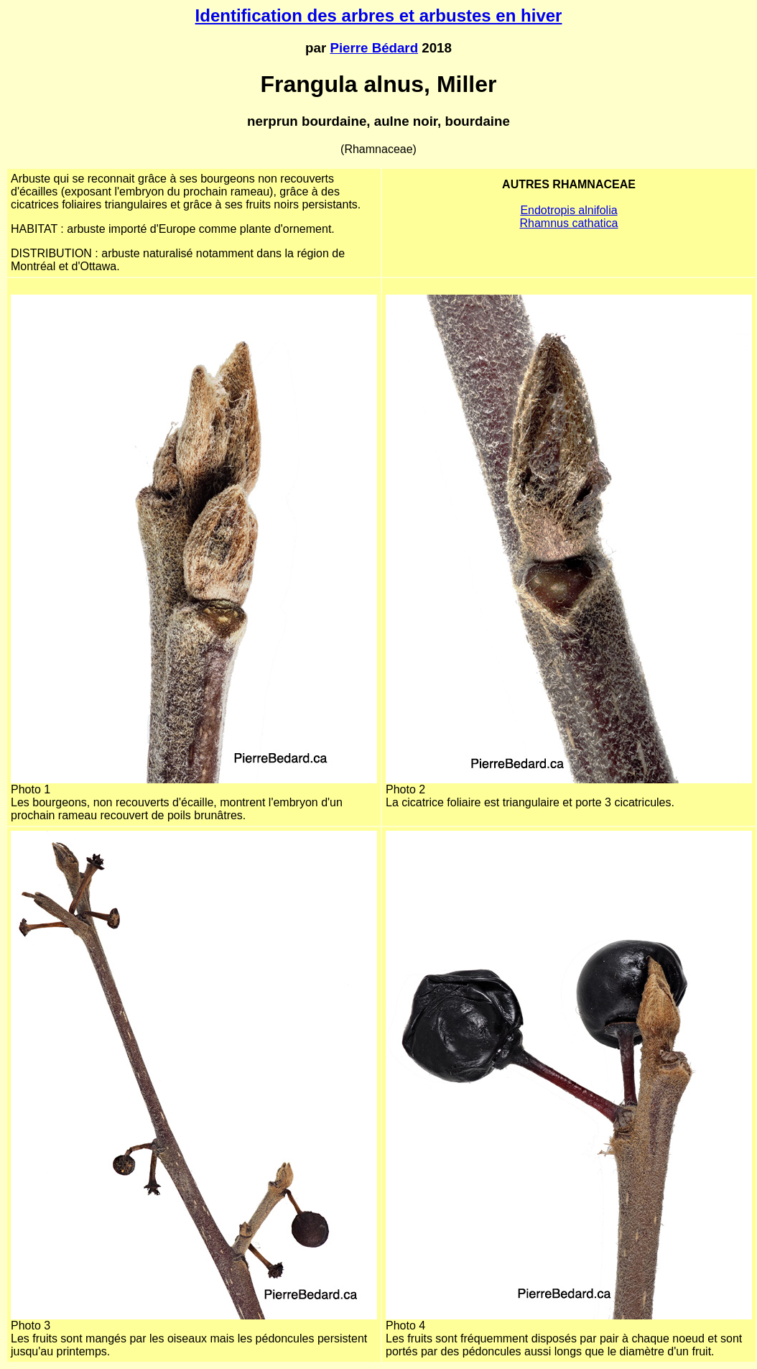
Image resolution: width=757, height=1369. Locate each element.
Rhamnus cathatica (569, 223)
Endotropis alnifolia (568, 210)
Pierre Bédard (374, 47)
